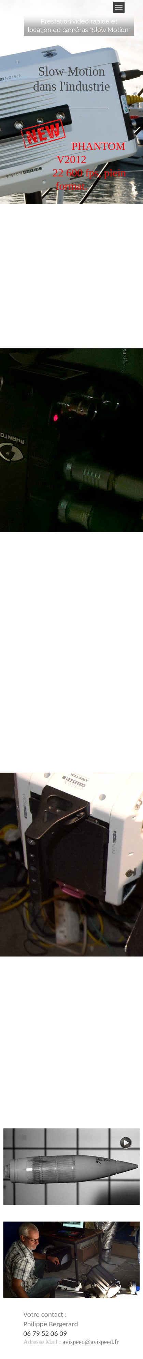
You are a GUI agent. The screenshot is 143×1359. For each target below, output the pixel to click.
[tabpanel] (79, 25)
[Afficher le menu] (119, 7)
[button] (89, 1341)
